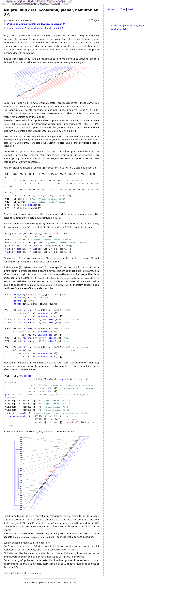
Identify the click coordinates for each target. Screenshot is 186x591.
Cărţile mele (16, 576)
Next (130, 9)
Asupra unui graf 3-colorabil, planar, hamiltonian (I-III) (35, 28)
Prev (122, 9)
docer (113, 9)
